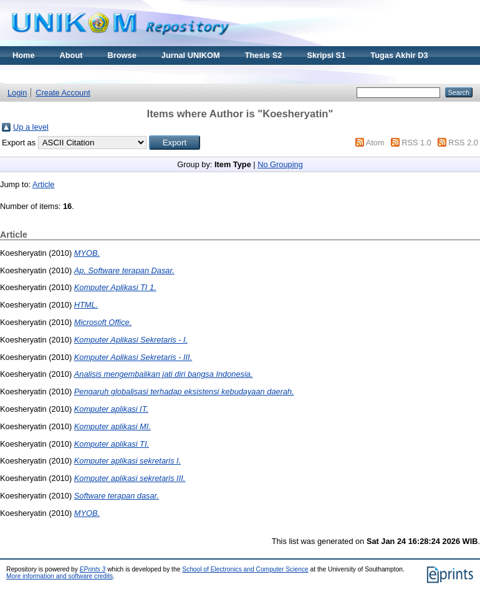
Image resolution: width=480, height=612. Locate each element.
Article (43, 184)
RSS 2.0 (463, 142)
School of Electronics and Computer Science (245, 569)
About (71, 55)
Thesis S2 (263, 55)
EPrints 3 (93, 569)
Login (17, 92)
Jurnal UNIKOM (190, 55)
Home (23, 55)
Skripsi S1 (326, 55)
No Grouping (280, 164)
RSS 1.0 (416, 142)
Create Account (63, 92)
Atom (375, 142)
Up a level (31, 127)
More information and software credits (59, 576)
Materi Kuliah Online (51, 74)
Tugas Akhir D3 (399, 55)
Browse (122, 55)
